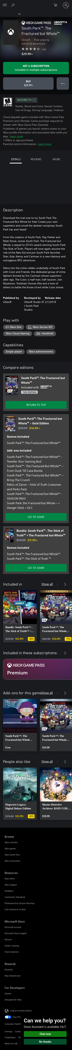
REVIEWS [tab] (36, 159)
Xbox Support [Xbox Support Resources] (11, 884)
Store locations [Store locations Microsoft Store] (12, 952)
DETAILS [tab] (16, 159)
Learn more (16, 136)
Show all (47, 584)
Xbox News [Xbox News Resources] (10, 878)
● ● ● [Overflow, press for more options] (63, 83)
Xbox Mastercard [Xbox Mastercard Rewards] (12, 975)
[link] (20, 616)
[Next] (65, 584)
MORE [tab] (56, 159)
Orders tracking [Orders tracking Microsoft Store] (12, 945)
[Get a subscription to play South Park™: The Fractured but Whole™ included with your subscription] (36, 68)
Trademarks (10, 1037)
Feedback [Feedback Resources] (9, 891)
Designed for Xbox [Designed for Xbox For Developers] (13, 999)
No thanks (45, 1041)
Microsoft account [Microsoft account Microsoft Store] (13, 927)
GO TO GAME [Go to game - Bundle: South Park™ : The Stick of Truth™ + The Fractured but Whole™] (36, 568)
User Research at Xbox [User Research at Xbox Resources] (15, 909)
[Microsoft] (36, 3)
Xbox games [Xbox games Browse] (10, 848)
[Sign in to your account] (65, 5)
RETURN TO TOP (36, 405)
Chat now (45, 1034)
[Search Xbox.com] (13, 5)
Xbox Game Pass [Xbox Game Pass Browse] (12, 854)
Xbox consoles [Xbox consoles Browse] (11, 842)
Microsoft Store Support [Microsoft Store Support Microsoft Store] (16, 933)
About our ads (11, 1043)
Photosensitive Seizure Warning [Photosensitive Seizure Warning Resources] (19, 903)
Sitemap (8, 1031)
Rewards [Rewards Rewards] (9, 969)
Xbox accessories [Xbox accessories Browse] (12, 861)
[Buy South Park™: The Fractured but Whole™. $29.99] (28, 83)
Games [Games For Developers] (8, 993)
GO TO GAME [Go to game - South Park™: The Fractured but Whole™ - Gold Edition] (36, 517)
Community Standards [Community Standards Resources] (15, 897)
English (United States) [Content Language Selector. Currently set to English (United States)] (21, 1010)
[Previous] (57, 584)
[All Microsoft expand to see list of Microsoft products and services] (4, 5)
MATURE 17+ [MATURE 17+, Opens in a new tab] (26, 100)
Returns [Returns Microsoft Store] (8, 939)
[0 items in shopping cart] (56, 5)
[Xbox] (10, 13)
